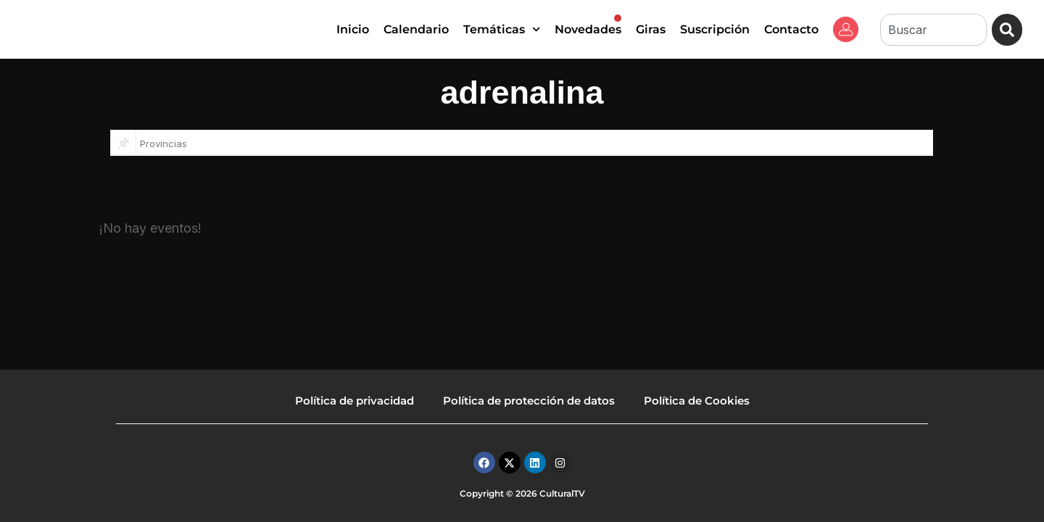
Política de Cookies (697, 400)
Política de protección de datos (529, 400)
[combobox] (932, 30)
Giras (651, 29)
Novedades (588, 25)
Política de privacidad (354, 400)
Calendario (416, 29)
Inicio (352, 29)
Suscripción (715, 29)
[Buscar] (1006, 30)
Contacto (791, 29)
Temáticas (501, 29)
